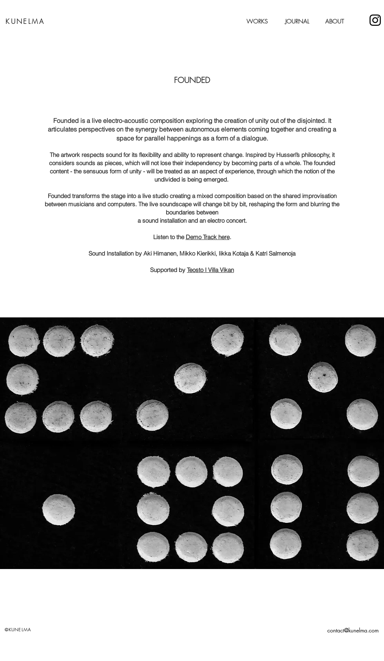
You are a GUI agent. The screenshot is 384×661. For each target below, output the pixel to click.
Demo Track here (208, 237)
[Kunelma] (375, 20)
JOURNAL (297, 21)
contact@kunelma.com (353, 630)
